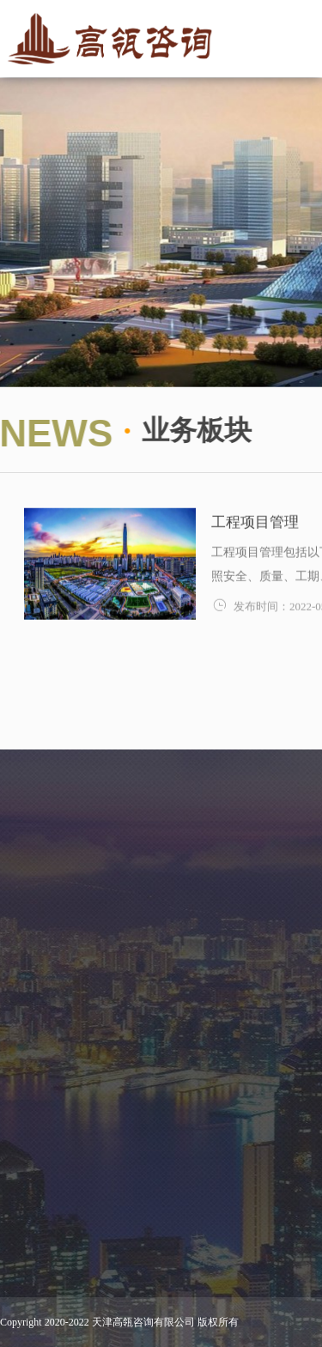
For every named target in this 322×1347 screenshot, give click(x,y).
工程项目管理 (255, 527)
